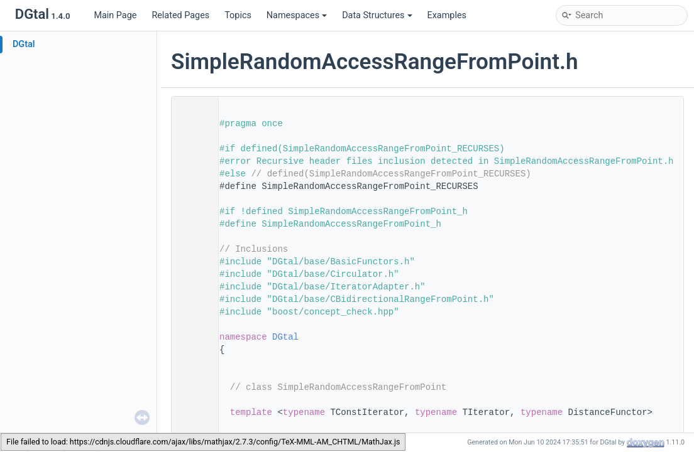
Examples (446, 15)
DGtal (24, 44)
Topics (237, 15)
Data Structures (377, 15)
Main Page (115, 15)
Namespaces (297, 15)
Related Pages (180, 15)
